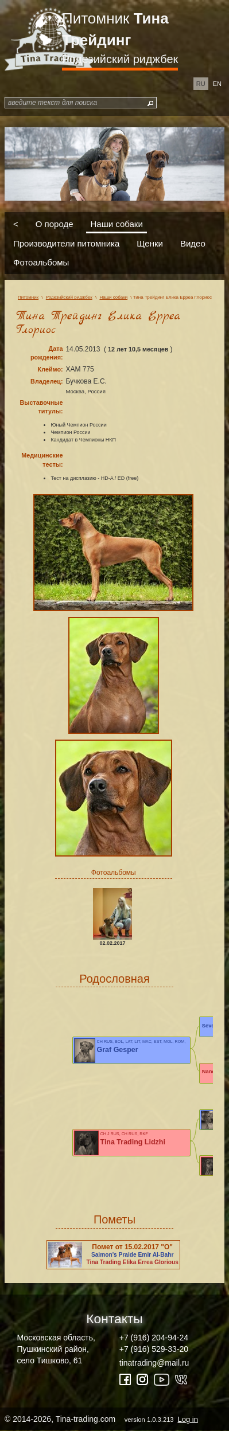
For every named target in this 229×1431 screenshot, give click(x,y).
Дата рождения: (46, 353)
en (217, 83)
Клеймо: (50, 369)
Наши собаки (117, 224)
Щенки (150, 243)
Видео (192, 243)
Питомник (115, 29)
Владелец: (46, 381)
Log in (187, 1419)
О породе (54, 224)
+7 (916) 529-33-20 (153, 1349)
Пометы (114, 1219)
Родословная (114, 978)
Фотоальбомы (41, 262)
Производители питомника (66, 243)
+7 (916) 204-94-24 (153, 1337)
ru (200, 83)
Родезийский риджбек (120, 59)
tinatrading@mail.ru (154, 1362)
